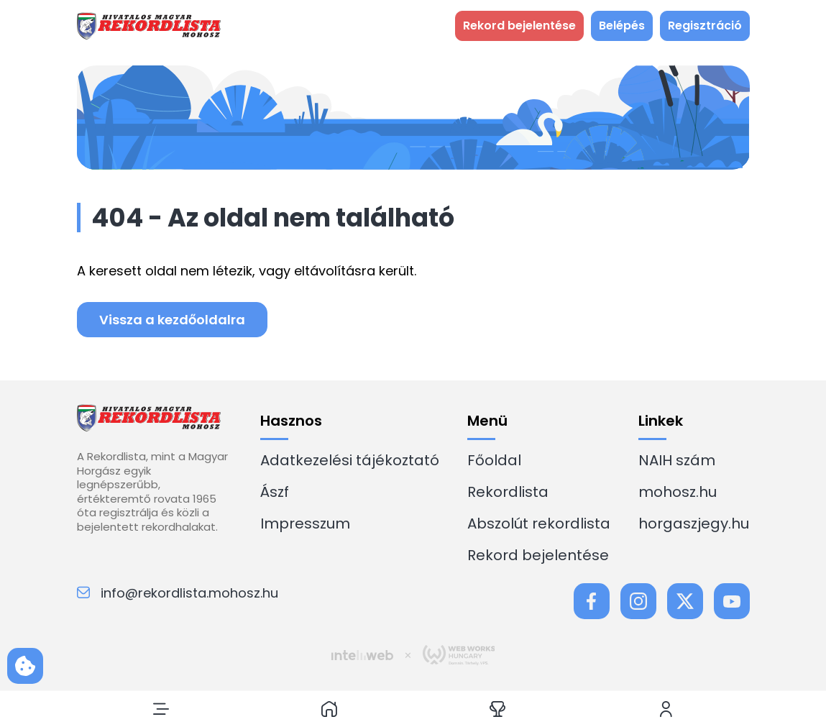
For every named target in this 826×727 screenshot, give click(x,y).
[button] (161, 709)
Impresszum (305, 523)
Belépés (622, 25)
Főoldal (494, 460)
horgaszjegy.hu (693, 523)
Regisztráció (705, 25)
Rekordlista (508, 492)
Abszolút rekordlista (538, 523)
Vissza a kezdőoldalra (172, 320)
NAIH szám (676, 460)
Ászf (274, 492)
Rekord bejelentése (538, 555)
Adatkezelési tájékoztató (349, 460)
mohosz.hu (677, 492)
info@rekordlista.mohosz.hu (177, 593)
